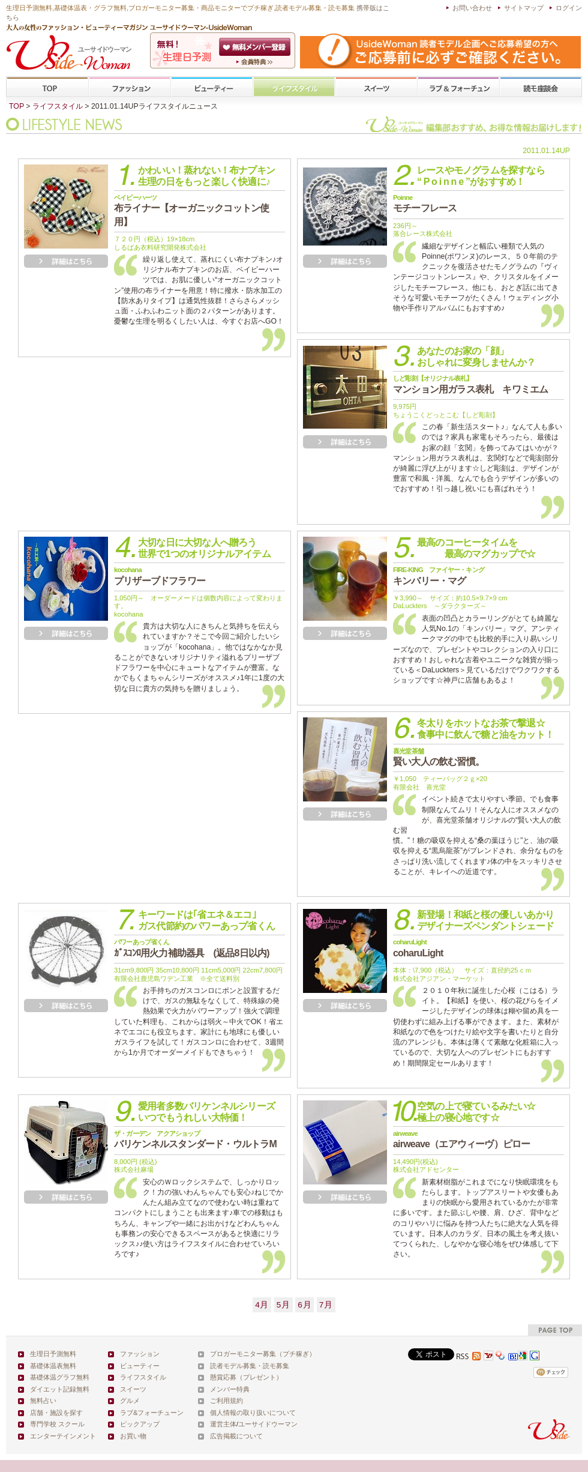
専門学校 (540, 87)
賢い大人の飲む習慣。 (438, 757)
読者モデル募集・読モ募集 (249, 1365)
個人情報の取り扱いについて (253, 1412)
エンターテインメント (63, 1436)
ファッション (129, 87)
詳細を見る (66, 261)
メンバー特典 (230, 1389)
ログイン (569, 7)
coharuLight (418, 948)
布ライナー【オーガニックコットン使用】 (191, 210)
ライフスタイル (294, 87)
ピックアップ (140, 1424)
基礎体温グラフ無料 (59, 1377)
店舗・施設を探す (56, 1412)
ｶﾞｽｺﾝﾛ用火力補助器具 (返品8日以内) (191, 948)
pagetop (555, 1330)
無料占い (43, 1400)
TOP (48, 87)
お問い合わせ (472, 7)
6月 (304, 1304)
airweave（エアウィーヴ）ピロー (461, 1139)
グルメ (130, 1400)
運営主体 (223, 1424)
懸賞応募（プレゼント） (246, 1377)
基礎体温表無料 (53, 1365)
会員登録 (255, 47)
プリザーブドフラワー (159, 575)
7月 (326, 1304)
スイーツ (376, 87)
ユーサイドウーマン (268, 1424)
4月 (262, 1304)
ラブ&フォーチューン (458, 87)
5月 (283, 1304)
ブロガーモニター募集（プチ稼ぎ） (263, 1353)
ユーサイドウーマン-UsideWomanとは (255, 62)
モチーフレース (425, 203)
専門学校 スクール (57, 1424)
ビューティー (212, 87)
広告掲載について (236, 1436)
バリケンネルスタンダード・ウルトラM (195, 1139)
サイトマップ (524, 7)
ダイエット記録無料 (59, 1389)
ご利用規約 (226, 1400)
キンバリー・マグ (438, 575)
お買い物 (133, 1436)
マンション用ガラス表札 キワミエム (470, 384)
